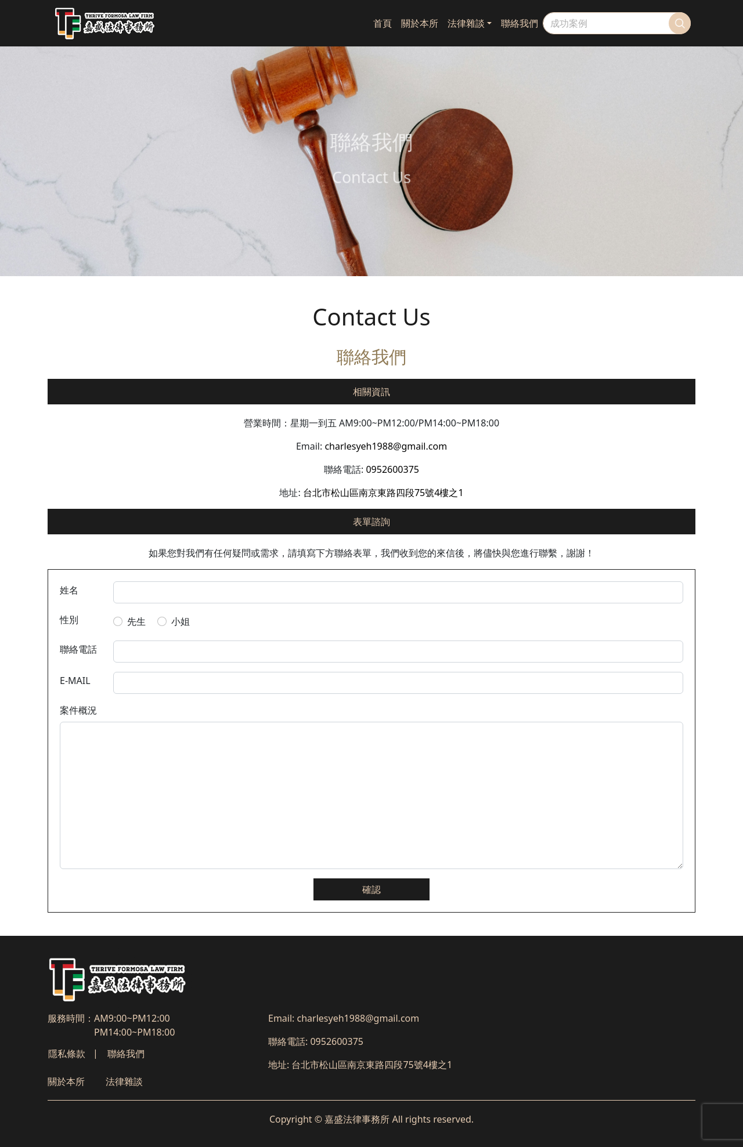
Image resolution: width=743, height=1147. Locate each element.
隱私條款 (66, 1053)
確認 (371, 889)
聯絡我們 (519, 23)
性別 (69, 619)
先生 (136, 621)
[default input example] (398, 592)
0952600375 (392, 469)
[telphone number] (398, 652)
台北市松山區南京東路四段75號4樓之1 (383, 492)
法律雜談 (466, 23)
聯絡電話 (78, 649)
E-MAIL (75, 680)
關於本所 (419, 23)
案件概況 (78, 710)
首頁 (382, 23)
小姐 (180, 621)
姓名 (69, 590)
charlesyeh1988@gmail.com (385, 446)
